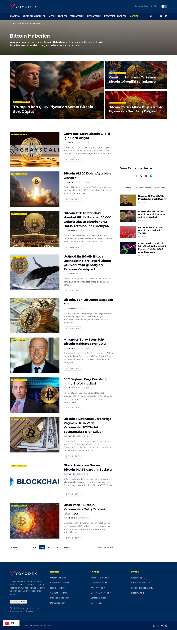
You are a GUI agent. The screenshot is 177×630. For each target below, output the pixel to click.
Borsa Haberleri (57, 603)
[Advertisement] (143, 280)
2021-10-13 (80, 348)
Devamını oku (72, 159)
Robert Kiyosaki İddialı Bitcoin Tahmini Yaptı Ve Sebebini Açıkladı (151, 214)
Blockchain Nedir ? (100, 583)
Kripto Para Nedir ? (100, 578)
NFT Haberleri (94, 16)
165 (49, 547)
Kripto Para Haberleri (34, 16)
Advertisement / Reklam (21, 611)
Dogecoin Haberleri (59, 598)
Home (12, 23)
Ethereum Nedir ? (99, 598)
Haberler (133, 16)
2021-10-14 (80, 274)
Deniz (72, 142)
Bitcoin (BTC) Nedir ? (101, 593)
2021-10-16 (80, 142)
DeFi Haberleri (77, 16)
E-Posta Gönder (18, 601)
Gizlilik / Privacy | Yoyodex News (25, 608)
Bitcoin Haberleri (33, 23)
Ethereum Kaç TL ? (140, 583)
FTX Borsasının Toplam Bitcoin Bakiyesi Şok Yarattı (151, 230)
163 (34, 547)
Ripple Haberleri (58, 588)
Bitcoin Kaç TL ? (139, 578)
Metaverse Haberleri (115, 16)
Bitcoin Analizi (138, 593)
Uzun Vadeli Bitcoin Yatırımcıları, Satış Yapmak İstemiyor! (85, 509)
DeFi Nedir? (96, 603)
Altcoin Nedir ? (98, 588)
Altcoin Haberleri (58, 16)
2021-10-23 (80, 308)
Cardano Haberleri (58, 593)
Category (20, 23)
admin (72, 230)
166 (57, 547)
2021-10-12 (80, 474)
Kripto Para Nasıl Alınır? (142, 588)
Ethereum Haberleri (59, 583)
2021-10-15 (80, 182)
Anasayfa (15, 16)
